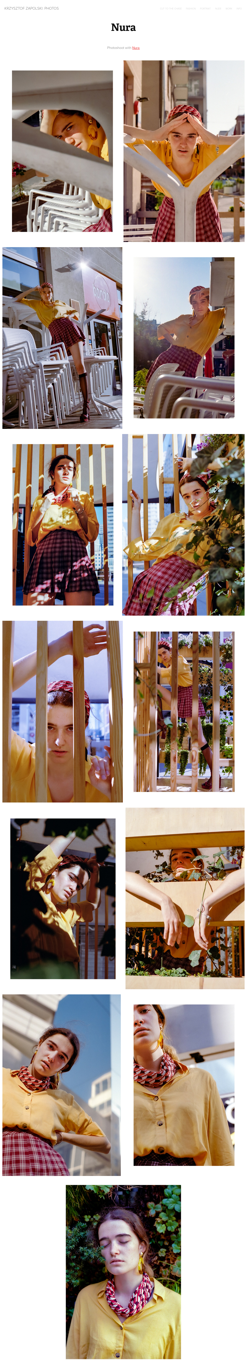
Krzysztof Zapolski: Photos (31, 8)
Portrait (205, 8)
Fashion (191, 8)
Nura (136, 47)
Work (229, 8)
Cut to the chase (171, 8)
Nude (218, 8)
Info (239, 8)
